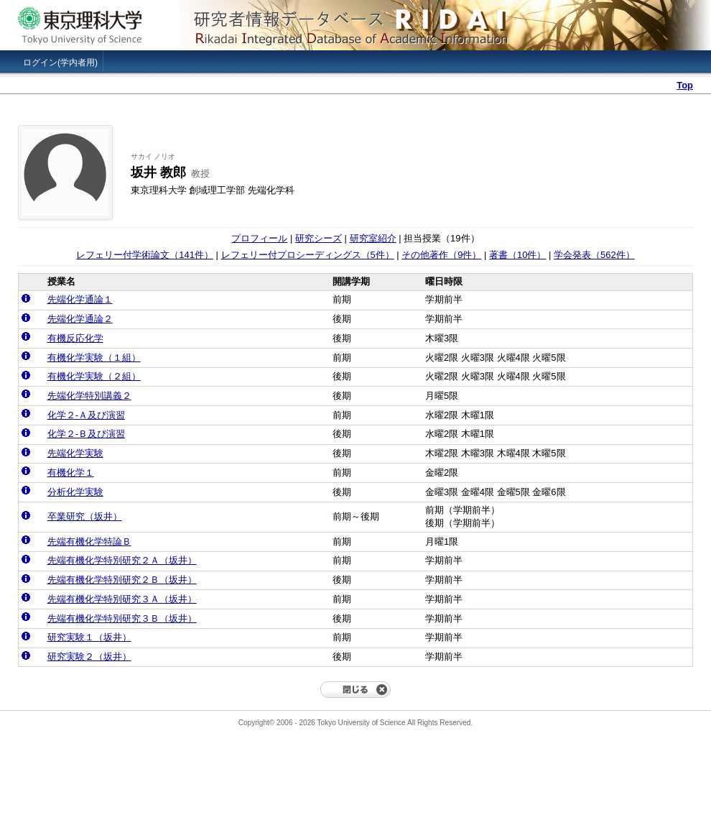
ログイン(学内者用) (60, 62)
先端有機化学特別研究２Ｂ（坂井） (122, 579)
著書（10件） (517, 254)
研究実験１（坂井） (89, 637)
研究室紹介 (373, 238)
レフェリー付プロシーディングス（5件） (307, 254)
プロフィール (259, 238)
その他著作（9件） (441, 254)
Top (685, 85)
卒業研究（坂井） (84, 516)
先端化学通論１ (80, 299)
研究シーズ (318, 238)
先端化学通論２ (80, 318)
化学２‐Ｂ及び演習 (86, 433)
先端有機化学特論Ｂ (89, 541)
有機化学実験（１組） (94, 357)
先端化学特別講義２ (89, 395)
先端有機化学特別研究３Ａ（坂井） (122, 599)
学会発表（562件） (594, 254)
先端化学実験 (75, 453)
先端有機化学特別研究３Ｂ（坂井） (122, 618)
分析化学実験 (75, 492)
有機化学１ (70, 472)
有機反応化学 (75, 338)
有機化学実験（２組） (94, 376)
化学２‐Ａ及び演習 (86, 415)
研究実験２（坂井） (89, 656)
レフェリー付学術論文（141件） (144, 254)
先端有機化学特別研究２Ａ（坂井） (122, 560)
